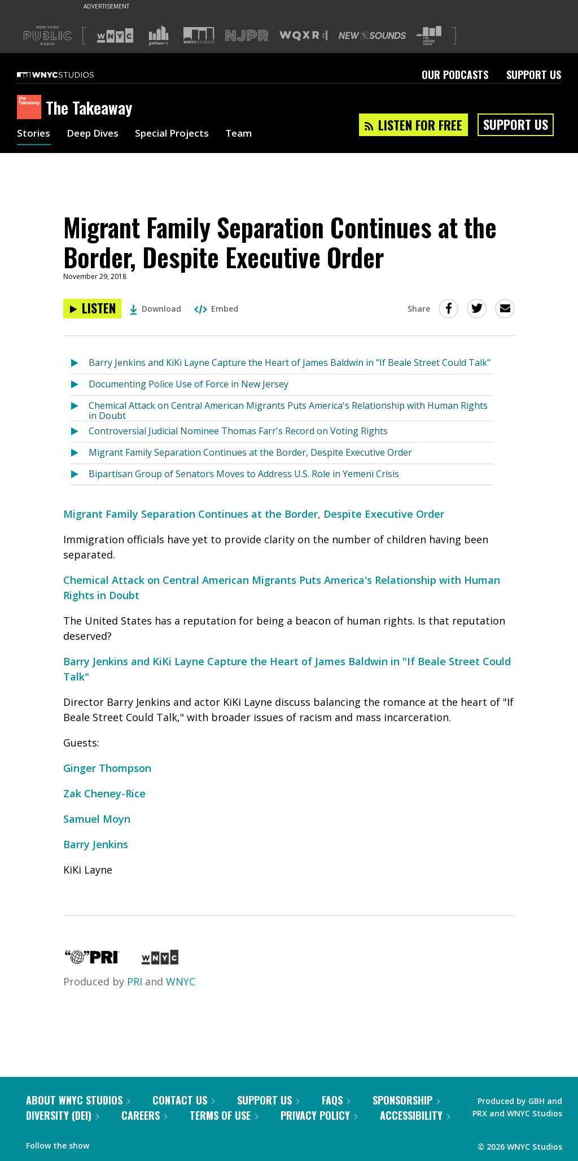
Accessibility (415, 1115)
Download (155, 308)
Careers (144, 1115)
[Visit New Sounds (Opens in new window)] (372, 36)
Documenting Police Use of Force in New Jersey (188, 384)
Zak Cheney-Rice (104, 793)
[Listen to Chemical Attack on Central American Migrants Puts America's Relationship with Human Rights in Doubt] (79, 408)
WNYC (180, 981)
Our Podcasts (455, 74)
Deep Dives (96, 134)
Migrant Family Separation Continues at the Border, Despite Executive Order (250, 452)
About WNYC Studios (78, 1100)
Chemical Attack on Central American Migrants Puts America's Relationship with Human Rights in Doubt (288, 410)
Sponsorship (406, 1100)
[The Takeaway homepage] (31, 108)
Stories (34, 134)
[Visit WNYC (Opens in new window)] (115, 35)
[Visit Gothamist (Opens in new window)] (158, 35)
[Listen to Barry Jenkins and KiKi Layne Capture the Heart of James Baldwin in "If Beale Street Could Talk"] (79, 363)
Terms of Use (224, 1115)
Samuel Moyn (96, 819)
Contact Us (183, 1100)
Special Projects (179, 134)
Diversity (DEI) (62, 1115)
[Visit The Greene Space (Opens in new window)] (429, 36)
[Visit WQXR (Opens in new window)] (303, 35)
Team (249, 134)
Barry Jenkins (95, 844)
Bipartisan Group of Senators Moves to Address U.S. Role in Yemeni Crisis (244, 474)
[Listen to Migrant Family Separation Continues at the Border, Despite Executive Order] (92, 308)
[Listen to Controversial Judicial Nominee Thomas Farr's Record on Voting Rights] (79, 431)
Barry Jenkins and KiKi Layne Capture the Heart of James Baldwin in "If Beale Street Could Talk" (290, 362)
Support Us (533, 74)
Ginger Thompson (107, 768)
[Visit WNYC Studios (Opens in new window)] (198, 35)
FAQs (336, 1100)
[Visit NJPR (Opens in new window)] (247, 36)
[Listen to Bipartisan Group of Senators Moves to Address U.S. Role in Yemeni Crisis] (79, 474)
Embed (216, 308)
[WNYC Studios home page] (69, 74)
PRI (134, 981)
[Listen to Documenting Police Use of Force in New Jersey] (79, 384)
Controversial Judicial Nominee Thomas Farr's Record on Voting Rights (238, 431)
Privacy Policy (319, 1115)
